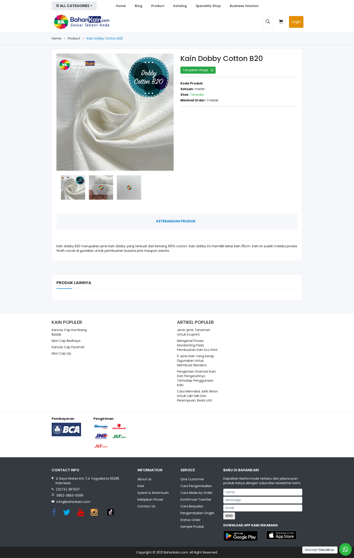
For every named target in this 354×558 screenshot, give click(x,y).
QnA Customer (192, 479)
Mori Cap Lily (61, 353)
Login (296, 21)
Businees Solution (244, 6)
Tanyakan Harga (198, 70)
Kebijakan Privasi (150, 499)
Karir (140, 486)
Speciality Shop (208, 6)
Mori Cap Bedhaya (66, 341)
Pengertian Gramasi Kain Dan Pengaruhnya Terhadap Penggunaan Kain (196, 378)
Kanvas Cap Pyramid (68, 347)
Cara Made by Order (196, 493)
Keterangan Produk (176, 221)
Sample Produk (192, 527)
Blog (138, 6)
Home (121, 6)
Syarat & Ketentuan (153, 493)
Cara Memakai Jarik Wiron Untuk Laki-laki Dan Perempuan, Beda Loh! (197, 396)
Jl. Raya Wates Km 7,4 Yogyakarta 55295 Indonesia (87, 480)
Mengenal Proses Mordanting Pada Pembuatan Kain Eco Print (197, 345)
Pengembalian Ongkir (197, 513)
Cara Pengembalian (196, 486)
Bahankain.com (176, 552)
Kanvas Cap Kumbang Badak (69, 332)
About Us (144, 479)
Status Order (190, 520)
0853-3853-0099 (69, 495)
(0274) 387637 (68, 489)
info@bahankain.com (73, 502)
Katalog (180, 6)
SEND (229, 516)
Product (157, 6)
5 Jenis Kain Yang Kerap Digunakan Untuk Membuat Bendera (195, 360)
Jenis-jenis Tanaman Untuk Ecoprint (193, 332)
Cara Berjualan (191, 506)
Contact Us (146, 506)
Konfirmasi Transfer (195, 499)
